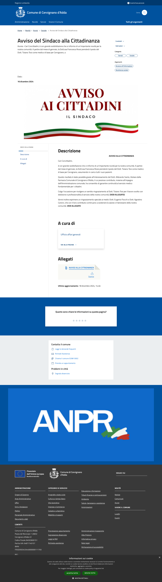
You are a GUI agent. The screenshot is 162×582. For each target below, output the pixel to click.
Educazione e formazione (90, 491)
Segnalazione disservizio (57, 535)
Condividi (120, 41)
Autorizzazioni (86, 507)
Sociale (44, 30)
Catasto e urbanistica (56, 511)
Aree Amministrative (23, 498)
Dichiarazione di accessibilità (92, 547)
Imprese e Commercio (56, 506)
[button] (81, 578)
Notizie (117, 494)
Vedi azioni (121, 46)
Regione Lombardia (22, 3)
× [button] (159, 557)
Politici (17, 511)
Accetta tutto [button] (72, 573)
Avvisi (35, 30)
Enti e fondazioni (21, 506)
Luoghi (117, 514)
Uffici (17, 502)
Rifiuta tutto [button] (90, 573)
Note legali (85, 543)
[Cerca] (144, 12)
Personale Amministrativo (25, 515)
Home (20, 30)
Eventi (117, 518)
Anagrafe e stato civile (56, 494)
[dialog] (81, 568)
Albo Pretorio (86, 535)
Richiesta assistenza (56, 543)
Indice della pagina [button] (26, 147)
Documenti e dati (21, 519)
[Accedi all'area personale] (135, 3)
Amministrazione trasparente (92, 531)
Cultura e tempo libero (56, 498)
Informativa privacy (88, 539)
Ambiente (85, 499)
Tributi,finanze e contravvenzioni (94, 495)
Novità (27, 30)
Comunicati (119, 498)
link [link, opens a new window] (102, 568)
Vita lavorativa (53, 502)
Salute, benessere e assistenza (93, 503)
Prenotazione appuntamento (59, 531)
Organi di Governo (22, 494)
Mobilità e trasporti (55, 515)
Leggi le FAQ (53, 539)
